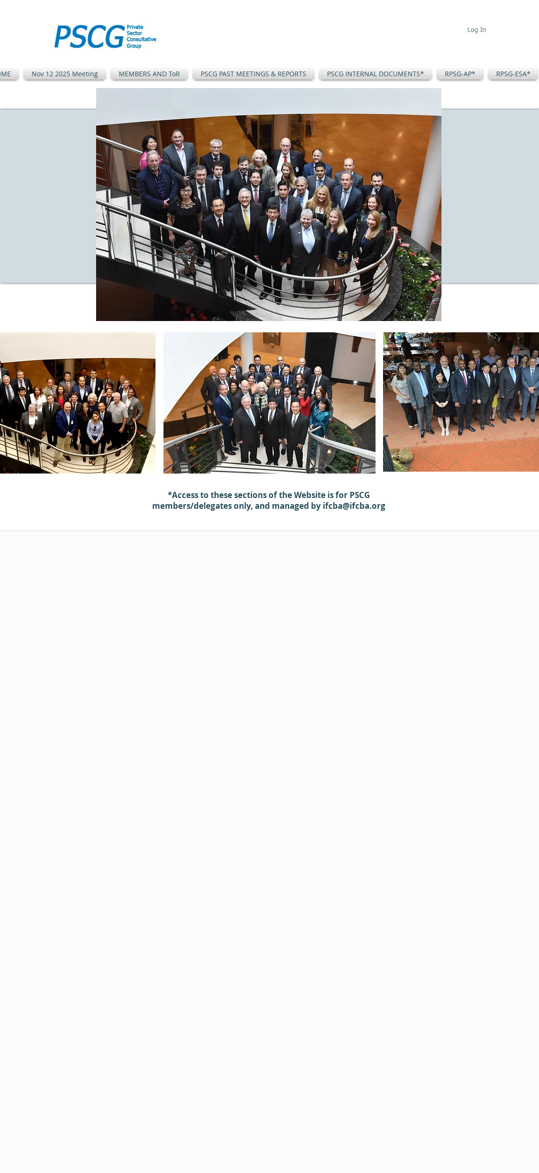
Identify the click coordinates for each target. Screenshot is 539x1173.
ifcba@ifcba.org (354, 505)
